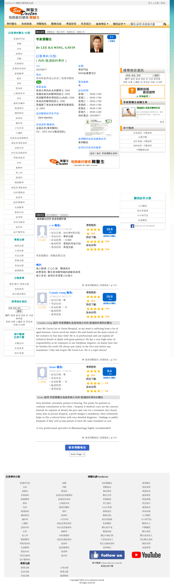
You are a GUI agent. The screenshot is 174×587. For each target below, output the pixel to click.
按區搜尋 (19, 289)
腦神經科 (19, 113)
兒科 (19, 49)
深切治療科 (19, 222)
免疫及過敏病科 (19, 187)
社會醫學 (19, 207)
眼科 (19, 78)
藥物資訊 (107, 511)
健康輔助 (19, 270)
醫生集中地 (107, 527)
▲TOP (113, 285)
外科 (19, 163)
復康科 (19, 177)
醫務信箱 (56, 23)
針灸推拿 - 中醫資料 (143, 133)
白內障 (21, 325)
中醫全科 (19, 343)
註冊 (157, 3)
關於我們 (146, 543)
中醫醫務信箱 (142, 150)
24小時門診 (142, 215)
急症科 (19, 227)
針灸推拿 (19, 348)
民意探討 (86, 23)
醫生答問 (61, 32)
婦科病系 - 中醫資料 (143, 146)
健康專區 (102, 24)
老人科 (19, 173)
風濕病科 (19, 108)
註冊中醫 (142, 137)
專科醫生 (12, 23)
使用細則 (64, 215)
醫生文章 (107, 495)
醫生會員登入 (146, 535)
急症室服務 (142, 211)
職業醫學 (19, 182)
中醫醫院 (146, 527)
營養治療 (19, 260)
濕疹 (23, 315)
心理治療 (19, 251)
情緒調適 (146, 499)
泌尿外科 (19, 148)
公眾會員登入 (107, 539)
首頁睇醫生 (107, 483)
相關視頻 (71, 32)
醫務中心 (146, 523)
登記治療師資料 (107, 543)
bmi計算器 (107, 507)
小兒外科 (19, 128)
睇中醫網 (128, 128)
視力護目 (107, 503)
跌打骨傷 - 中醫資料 (143, 141)
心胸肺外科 (19, 93)
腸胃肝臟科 (19, 103)
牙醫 (19, 59)
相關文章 (81, 32)
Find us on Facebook (143, 226)
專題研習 (71, 23)
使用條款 (107, 547)
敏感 (18, 315)
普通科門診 (19, 39)
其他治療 (19, 265)
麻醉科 (19, 168)
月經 (31, 315)
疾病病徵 (27, 23)
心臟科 (19, 133)
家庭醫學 (19, 73)
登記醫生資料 (146, 539)
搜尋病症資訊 (133, 70)
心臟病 (19, 322)
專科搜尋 (107, 491)
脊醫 (19, 44)
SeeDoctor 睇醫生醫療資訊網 (19, 3)
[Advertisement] (101, 13)
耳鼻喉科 (19, 64)
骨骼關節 (107, 499)
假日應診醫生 (19, 294)
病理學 (19, 217)
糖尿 (13, 315)
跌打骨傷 (19, 353)
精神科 (19, 118)
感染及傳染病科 (19, 143)
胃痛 (8, 322)
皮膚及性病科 (19, 68)
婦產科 (19, 54)
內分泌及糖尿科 (19, 153)
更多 (162, 122)
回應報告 (104, 285)
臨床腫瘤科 (19, 202)
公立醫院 (142, 206)
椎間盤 (19, 318)
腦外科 (19, 123)
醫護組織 (107, 531)
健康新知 (146, 507)
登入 (150, 3)
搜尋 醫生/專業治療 (19, 284)
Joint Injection (45, 117)
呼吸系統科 (19, 158)
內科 (19, 98)
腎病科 (19, 88)
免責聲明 (146, 547)
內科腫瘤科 (19, 192)
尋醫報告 (41, 23)
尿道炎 (29, 322)
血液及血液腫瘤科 (19, 138)
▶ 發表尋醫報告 (90, 285)
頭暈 (13, 322)
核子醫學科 (19, 232)
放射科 (19, 197)
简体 (163, 3)
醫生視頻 (146, 531)
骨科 (19, 83)
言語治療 (19, 255)
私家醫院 (142, 220)
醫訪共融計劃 (107, 535)
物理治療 (19, 246)
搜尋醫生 (146, 483)
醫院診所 (119, 24)
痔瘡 (15, 325)
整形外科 (19, 212)
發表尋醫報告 (52, 215)
